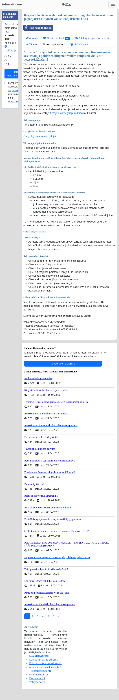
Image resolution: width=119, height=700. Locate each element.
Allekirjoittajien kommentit (92, 38)
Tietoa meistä (37, 678)
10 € (6, 64)
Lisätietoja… (11, 48)
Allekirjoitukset (56, 38)
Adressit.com (12, 4)
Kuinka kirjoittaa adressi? (43, 659)
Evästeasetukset (38, 674)
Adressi (32, 38)
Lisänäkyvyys (80, 44)
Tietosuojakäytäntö (54, 44)
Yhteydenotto (37, 682)
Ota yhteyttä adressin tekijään (40, 136)
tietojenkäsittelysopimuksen (66, 113)
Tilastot (32, 44)
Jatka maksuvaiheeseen (17, 73)
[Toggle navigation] (112, 4)
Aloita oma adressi (63, 363)
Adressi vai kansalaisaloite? (45, 667)
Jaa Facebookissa (37, 27)
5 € (9, 56)
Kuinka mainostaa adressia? (45, 663)
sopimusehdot (16, 90)
